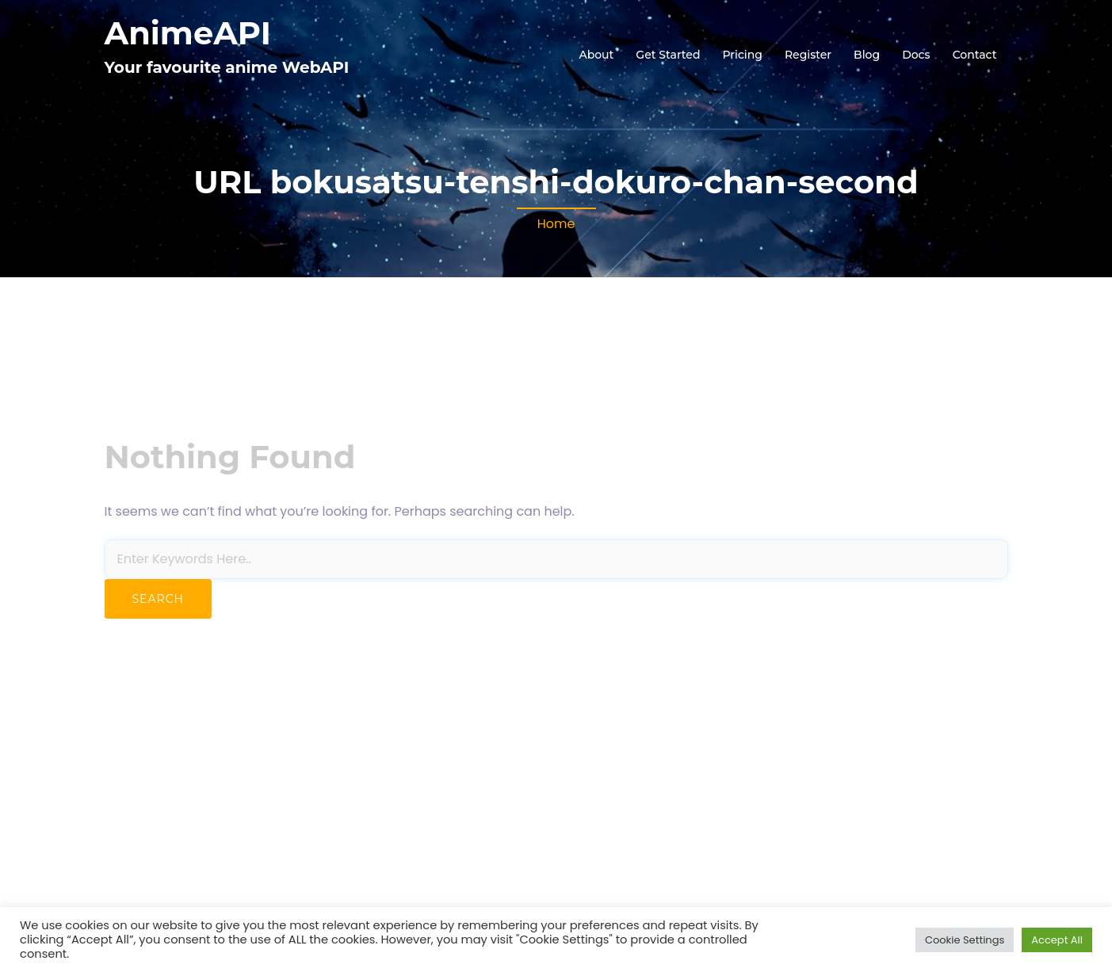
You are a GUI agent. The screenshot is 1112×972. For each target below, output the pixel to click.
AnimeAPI (188, 32)
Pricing (742, 55)
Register (808, 55)
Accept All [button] (1057, 939)
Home (556, 224)
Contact (975, 55)
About (596, 55)
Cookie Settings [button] (964, 939)
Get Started (668, 55)
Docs (916, 55)
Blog (867, 55)
